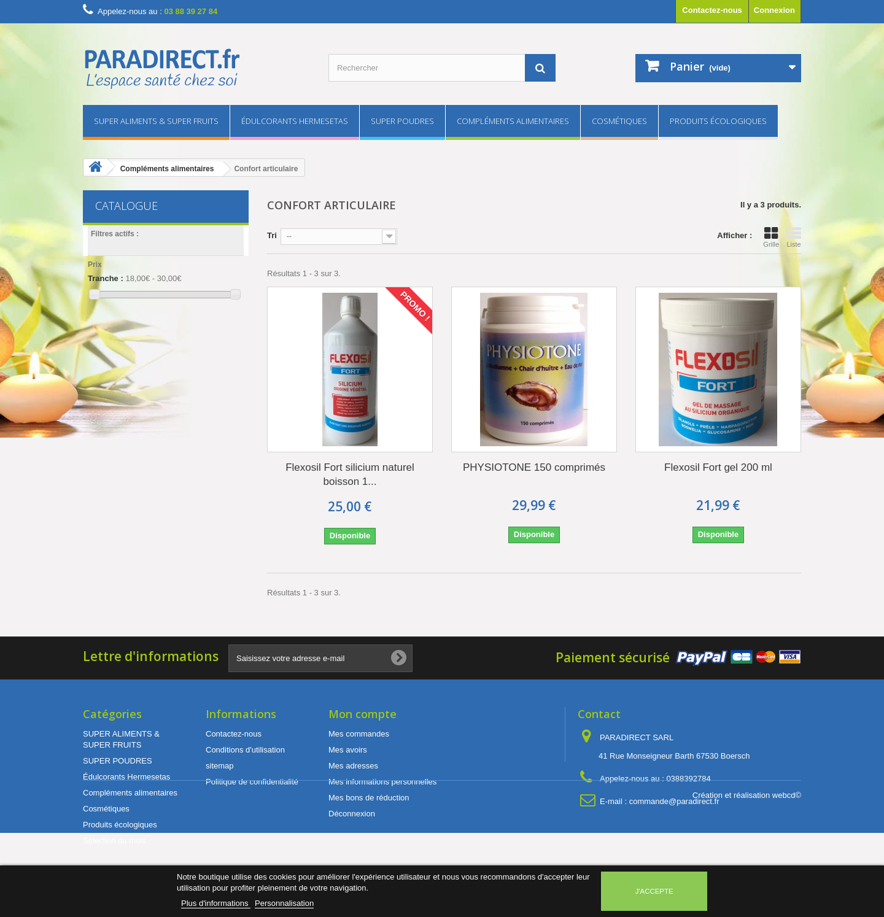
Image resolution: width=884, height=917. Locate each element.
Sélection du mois (114, 840)
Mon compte (362, 713)
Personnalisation (284, 903)
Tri (272, 235)
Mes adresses (353, 765)
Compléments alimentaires (513, 120)
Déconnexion (351, 813)
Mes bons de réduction (368, 797)
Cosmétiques (619, 120)
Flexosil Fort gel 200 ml (718, 467)
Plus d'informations (215, 903)
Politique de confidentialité (252, 781)
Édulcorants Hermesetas (294, 120)
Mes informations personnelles (382, 781)
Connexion (774, 10)
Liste (793, 237)
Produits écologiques (718, 120)
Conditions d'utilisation (245, 749)
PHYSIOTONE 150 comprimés (534, 467)
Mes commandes (358, 733)
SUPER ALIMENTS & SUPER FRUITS (156, 120)
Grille (771, 237)
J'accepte (654, 891)
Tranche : (105, 278)
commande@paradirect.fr (674, 801)
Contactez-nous (712, 10)
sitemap (220, 765)
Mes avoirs (347, 749)
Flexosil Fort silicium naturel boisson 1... (349, 474)
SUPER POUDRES (402, 120)
